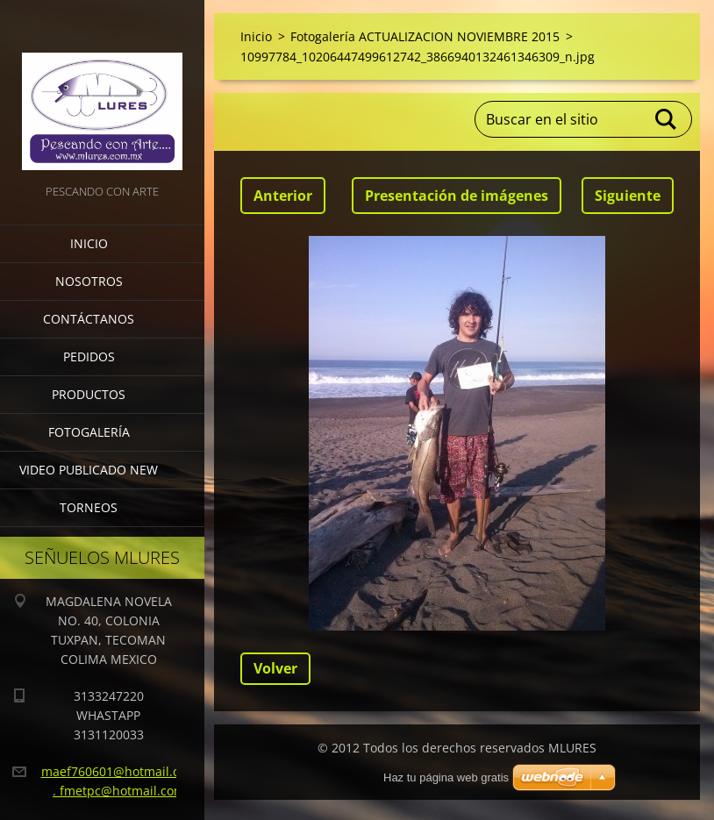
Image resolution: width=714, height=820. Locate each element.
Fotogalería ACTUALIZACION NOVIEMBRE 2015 (425, 36)
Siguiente (627, 195)
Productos (88, 394)
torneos (89, 507)
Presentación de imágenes (456, 195)
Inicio (89, 243)
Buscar (666, 119)
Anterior (282, 195)
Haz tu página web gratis (446, 777)
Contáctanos (88, 318)
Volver (275, 668)
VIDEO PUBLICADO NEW (88, 469)
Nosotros (89, 281)
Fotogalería (89, 432)
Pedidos (89, 356)
